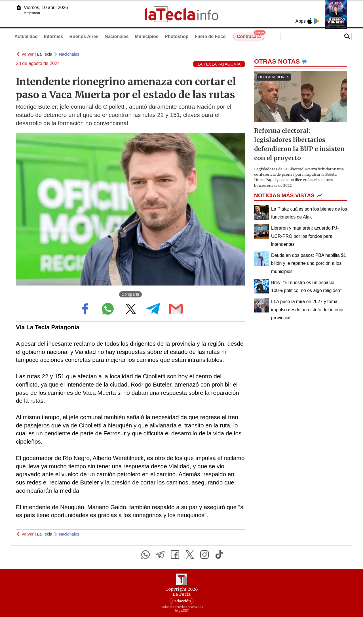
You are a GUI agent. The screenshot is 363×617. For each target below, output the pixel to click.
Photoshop (177, 36)
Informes (53, 36)
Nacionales (116, 36)
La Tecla (44, 54)
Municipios (147, 36)
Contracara (250, 36)
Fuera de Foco (210, 36)
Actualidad (26, 36)
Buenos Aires (83, 36)
